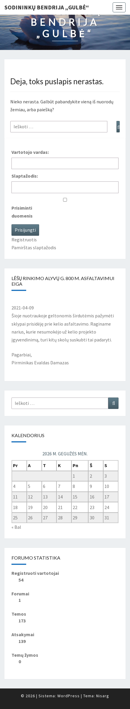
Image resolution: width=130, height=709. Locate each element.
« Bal (16, 527)
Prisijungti (25, 230)
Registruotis (24, 239)
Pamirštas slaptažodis (33, 247)
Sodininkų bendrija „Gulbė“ (46, 7)
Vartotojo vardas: (30, 152)
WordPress (68, 695)
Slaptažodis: (24, 176)
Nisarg (102, 695)
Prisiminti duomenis (22, 212)
